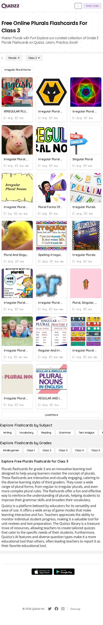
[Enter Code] (92, 6)
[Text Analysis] (86, 433)
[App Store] (42, 572)
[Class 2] (46, 450)
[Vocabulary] (26, 433)
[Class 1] (31, 450)
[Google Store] (64, 572)
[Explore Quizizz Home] (10, 6)
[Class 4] (79, 450)
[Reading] (46, 433)
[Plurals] (14, 58)
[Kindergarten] (11, 450)
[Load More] (51, 415)
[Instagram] (63, 609)
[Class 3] (34, 58)
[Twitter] (50, 609)
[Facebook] (56, 609)
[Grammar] (65, 433)
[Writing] (7, 433)
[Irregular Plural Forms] (17, 70)
